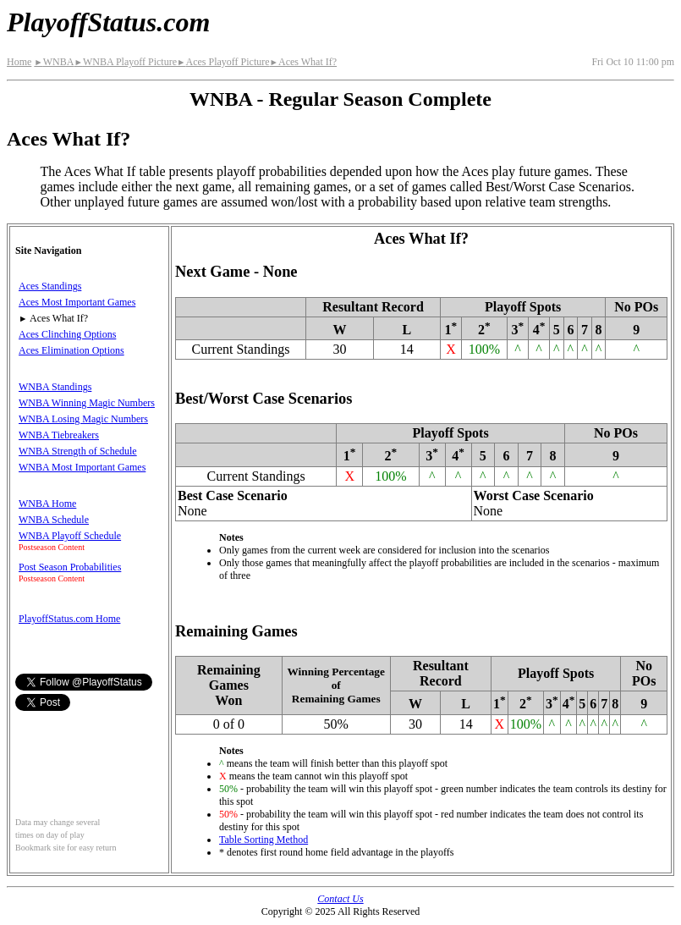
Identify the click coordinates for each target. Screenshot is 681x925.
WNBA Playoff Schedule (70, 536)
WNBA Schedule (54, 520)
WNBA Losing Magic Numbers (83, 419)
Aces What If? (304, 62)
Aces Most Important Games (77, 302)
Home (19, 62)
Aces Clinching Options (67, 334)
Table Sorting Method (263, 839)
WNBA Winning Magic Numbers (87, 403)
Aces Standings (50, 286)
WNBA (54, 62)
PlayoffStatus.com (108, 22)
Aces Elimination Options (71, 350)
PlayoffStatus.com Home (69, 619)
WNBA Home (47, 503)
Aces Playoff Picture (223, 62)
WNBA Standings (55, 387)
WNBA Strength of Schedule (78, 451)
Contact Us (340, 899)
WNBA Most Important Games (82, 467)
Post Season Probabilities (70, 567)
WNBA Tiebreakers (59, 435)
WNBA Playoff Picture (125, 62)
